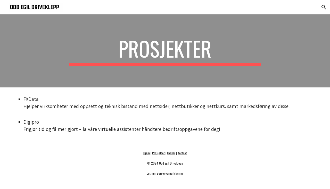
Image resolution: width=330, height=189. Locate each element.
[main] (165, 51)
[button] (324, 7)
